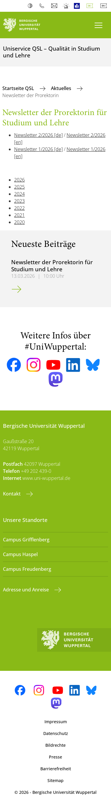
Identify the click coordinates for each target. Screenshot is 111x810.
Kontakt (12, 493)
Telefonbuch (43, 6)
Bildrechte (55, 745)
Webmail (55, 6)
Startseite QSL (18, 88)
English (105, 6)
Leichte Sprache (78, 6)
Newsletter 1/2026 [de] (38, 149)
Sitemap (55, 780)
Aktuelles (61, 88)
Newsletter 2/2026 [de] (38, 135)
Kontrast (31, 6)
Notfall (66, 6)
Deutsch (91, 6)
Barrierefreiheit (55, 768)
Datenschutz (55, 733)
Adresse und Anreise (26, 589)
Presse (55, 757)
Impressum (55, 721)
